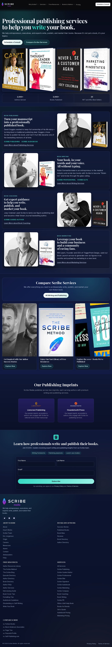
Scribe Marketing (63, 588)
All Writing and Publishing (56, 295)
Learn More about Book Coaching (17, 223)
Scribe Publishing (63, 569)
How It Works (7, 530)
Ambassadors (7, 555)
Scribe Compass (63, 591)
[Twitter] (4, 518)
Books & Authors (68, 4)
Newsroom (7, 545)
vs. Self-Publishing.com (11, 636)
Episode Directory (9, 575)
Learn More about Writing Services (70, 183)
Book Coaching (62, 594)
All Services (61, 566)
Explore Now (10, 366)
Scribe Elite (61, 578)
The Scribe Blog (8, 572)
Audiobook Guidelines (10, 600)
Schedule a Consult (12, 42)
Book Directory (62, 539)
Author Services (8, 588)
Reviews (60, 536)
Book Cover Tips (9, 594)
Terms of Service (72, 486)
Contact (5, 552)
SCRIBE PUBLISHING (12, 142)
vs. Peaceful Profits (9, 633)
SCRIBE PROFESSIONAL (66, 180)
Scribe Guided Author (64, 572)
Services (43, 4)
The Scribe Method (10, 569)
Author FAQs (7, 585)
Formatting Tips (8, 597)
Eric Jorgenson (8, 536)
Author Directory (63, 542)
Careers (6, 542)
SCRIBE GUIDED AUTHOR (14, 220)
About (5, 527)
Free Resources (55, 4)
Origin (5, 539)
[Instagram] (9, 518)
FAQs (5, 558)
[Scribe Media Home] (8, 4)
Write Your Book (8, 606)
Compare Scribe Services (36, 42)
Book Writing (61, 597)
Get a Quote (61, 609)
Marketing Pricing (63, 616)
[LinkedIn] (14, 518)
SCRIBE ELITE (82, 180)
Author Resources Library (12, 566)
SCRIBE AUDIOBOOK (30, 142)
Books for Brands (63, 606)
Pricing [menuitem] (78, 4)
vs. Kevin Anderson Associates (13, 627)
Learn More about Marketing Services (71, 262)
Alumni (5, 548)
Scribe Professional (64, 575)
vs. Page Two (8, 630)
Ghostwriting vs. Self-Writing (13, 603)
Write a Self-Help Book (65, 603)
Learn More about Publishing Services (19, 145)
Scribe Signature (63, 581)
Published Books (63, 530)
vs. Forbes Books (9, 624)
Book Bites (61, 533)
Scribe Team (7, 533)
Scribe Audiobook (63, 585)
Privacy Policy (59, 486)
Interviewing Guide (9, 591)
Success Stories (63, 527)
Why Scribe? (34, 4)
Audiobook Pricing (63, 612)
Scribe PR (60, 600)
